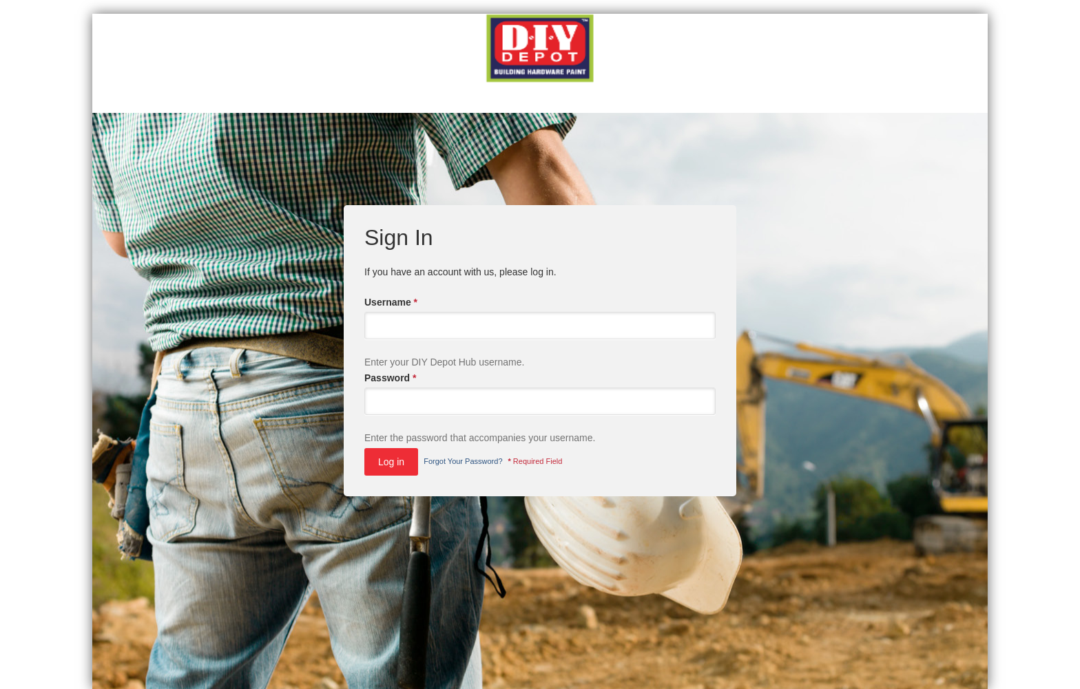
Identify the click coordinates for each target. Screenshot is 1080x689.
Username (390, 302)
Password (390, 377)
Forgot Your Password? (463, 461)
